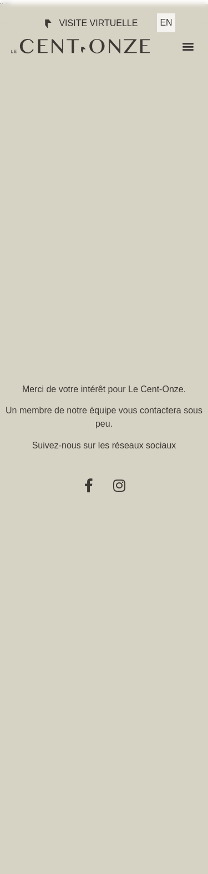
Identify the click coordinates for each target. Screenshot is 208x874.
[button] (188, 46)
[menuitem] (166, 22)
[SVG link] (80, 46)
